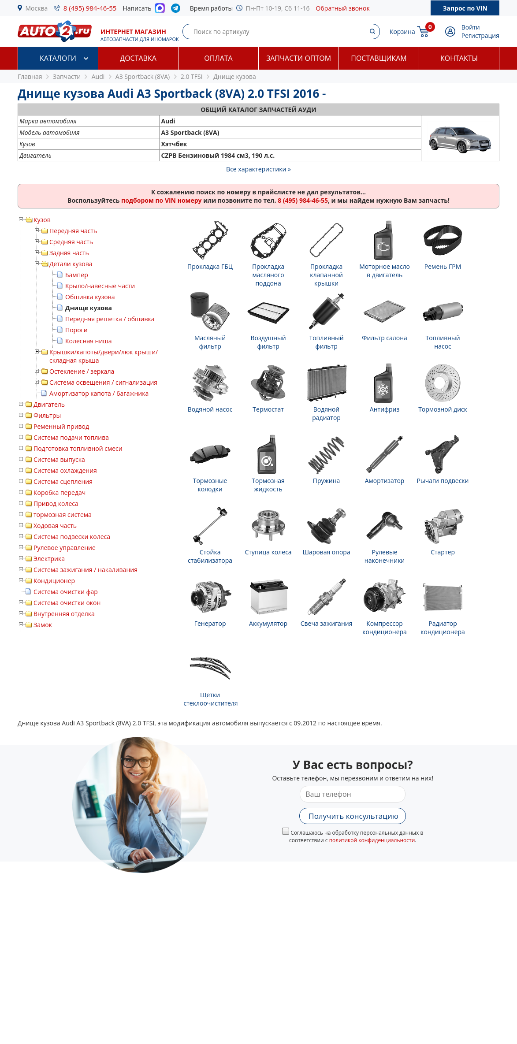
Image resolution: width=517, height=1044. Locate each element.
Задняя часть (69, 253)
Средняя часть (71, 242)
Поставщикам (378, 58)
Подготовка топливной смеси (78, 448)
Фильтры (47, 415)
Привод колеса (55, 503)
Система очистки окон (66, 602)
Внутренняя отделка (64, 613)
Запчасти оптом (298, 58)
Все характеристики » (258, 169)
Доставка (138, 58)
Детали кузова (71, 264)
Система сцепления (63, 481)
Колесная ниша (88, 341)
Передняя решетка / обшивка (109, 319)
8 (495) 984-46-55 (90, 8)
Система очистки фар (65, 591)
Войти (470, 27)
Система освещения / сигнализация (103, 382)
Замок (42, 624)
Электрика (49, 558)
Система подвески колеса (71, 536)
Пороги (76, 330)
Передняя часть (73, 231)
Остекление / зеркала (81, 371)
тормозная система (62, 514)
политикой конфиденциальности (372, 840)
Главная (30, 76)
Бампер (76, 275)
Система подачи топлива (71, 437)
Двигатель (49, 404)
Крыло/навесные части (100, 286)
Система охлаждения (65, 470)
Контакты (459, 58)
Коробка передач (59, 492)
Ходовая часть (55, 525)
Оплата (218, 58)
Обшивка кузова (90, 297)
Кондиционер (54, 580)
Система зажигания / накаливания (85, 569)
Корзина (402, 31)
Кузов (42, 219)
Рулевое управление (64, 547)
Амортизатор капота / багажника (99, 393)
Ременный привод (61, 426)
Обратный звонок (343, 8)
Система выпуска (59, 459)
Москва (37, 8)
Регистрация (480, 35)
